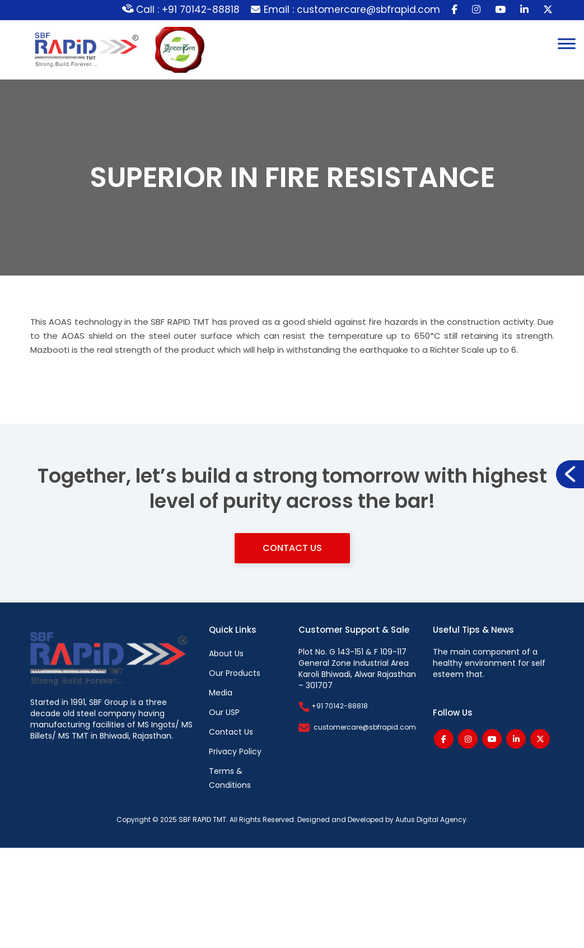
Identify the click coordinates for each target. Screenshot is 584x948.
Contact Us (292, 547)
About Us (226, 653)
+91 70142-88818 (333, 706)
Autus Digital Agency (430, 819)
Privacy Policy (235, 751)
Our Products (234, 673)
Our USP (224, 712)
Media (220, 692)
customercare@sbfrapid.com (365, 727)
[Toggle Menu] (567, 43)
